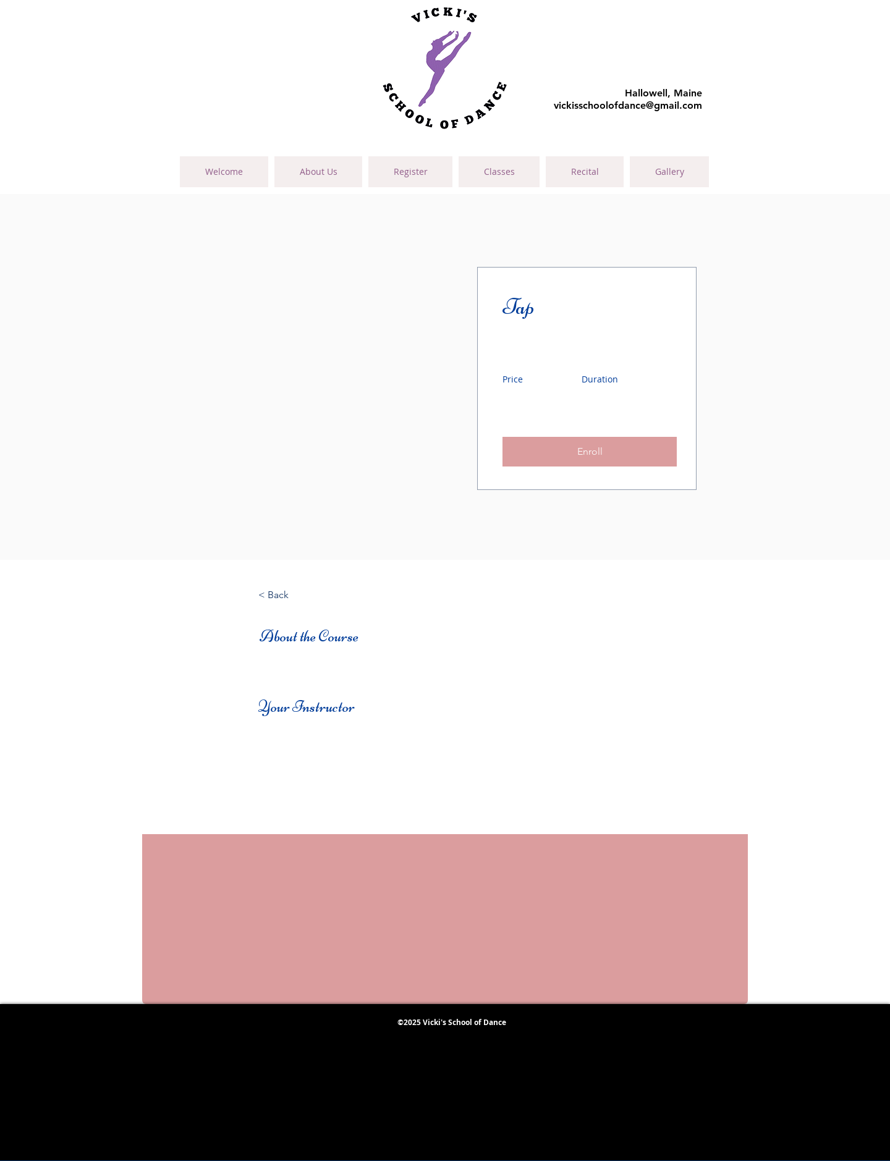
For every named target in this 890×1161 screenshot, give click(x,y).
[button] (589, 452)
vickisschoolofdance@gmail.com (628, 105)
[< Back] (292, 595)
